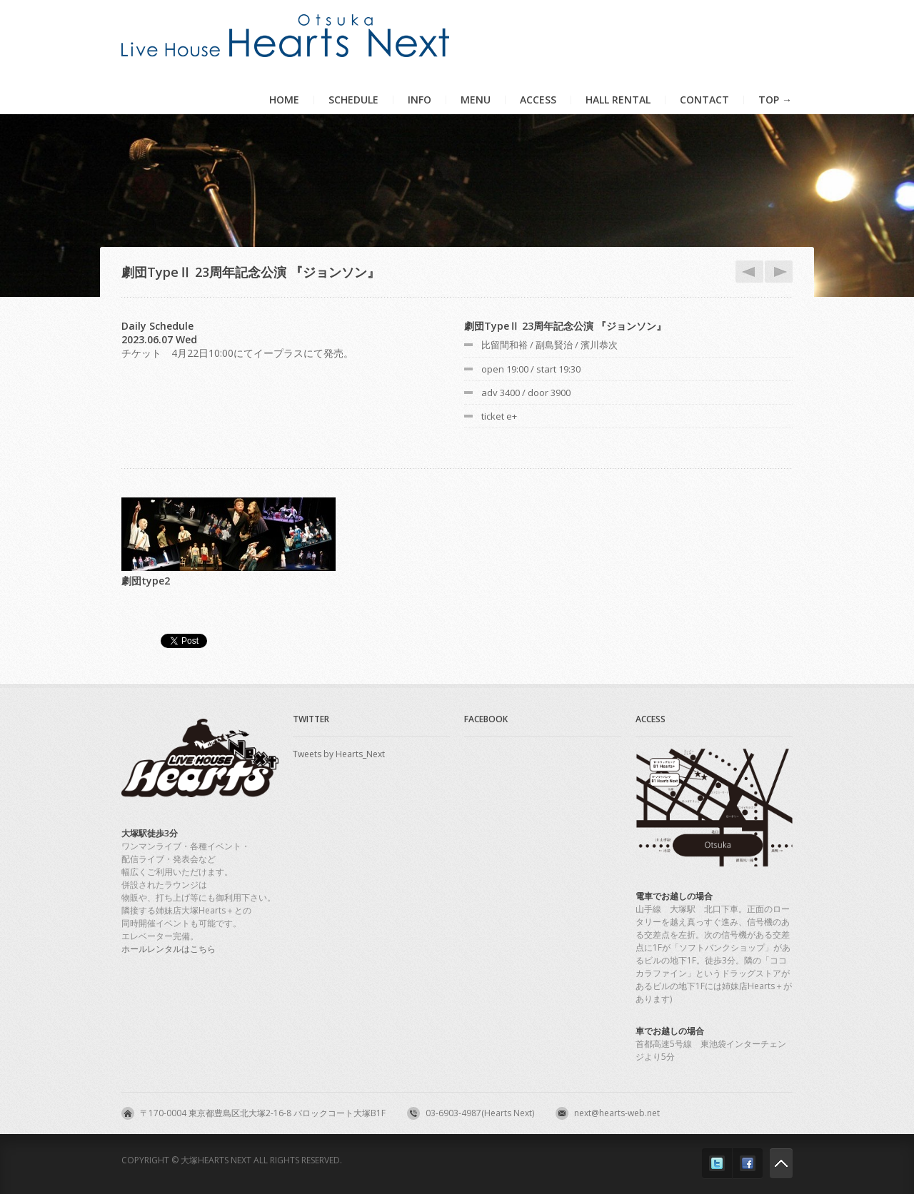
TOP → (775, 99)
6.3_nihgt (746, 272)
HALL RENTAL (618, 99)
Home (284, 99)
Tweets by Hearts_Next (339, 754)
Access (538, 99)
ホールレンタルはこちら (168, 949)
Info (419, 99)
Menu (476, 99)
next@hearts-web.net (617, 1113)
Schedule (353, 99)
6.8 (776, 272)
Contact (704, 99)
